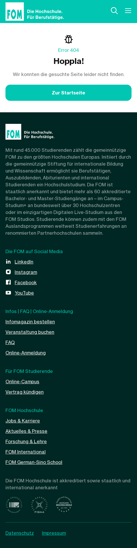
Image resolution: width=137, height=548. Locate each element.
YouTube (24, 293)
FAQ (10, 342)
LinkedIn (24, 262)
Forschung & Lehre (26, 441)
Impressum (54, 533)
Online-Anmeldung (25, 353)
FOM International (25, 452)
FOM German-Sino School (33, 462)
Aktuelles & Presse (26, 431)
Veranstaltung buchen (29, 332)
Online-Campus (22, 381)
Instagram (26, 272)
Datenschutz (19, 533)
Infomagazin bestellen (30, 322)
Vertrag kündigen (24, 392)
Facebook (26, 282)
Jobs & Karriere (22, 421)
